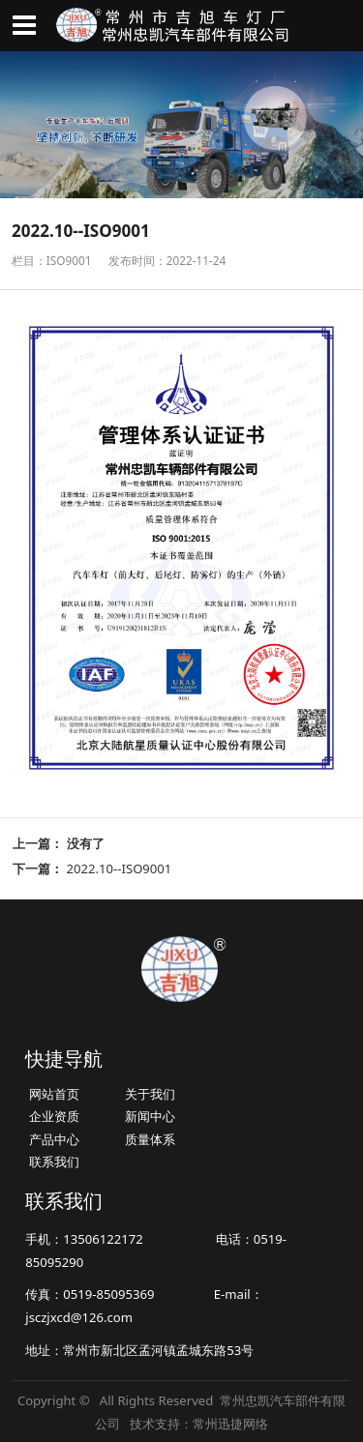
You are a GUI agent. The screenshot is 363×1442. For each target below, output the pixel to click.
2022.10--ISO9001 (119, 868)
